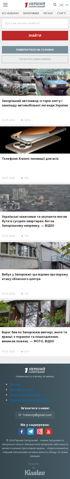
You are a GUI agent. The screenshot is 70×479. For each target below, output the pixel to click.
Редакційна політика (25, 395)
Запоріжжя (31, 13)
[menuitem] (61, 5)
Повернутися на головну (35, 49)
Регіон (48, 13)
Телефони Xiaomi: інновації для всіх (30, 159)
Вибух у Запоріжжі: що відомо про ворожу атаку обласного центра (35, 276)
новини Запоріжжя (50, 440)
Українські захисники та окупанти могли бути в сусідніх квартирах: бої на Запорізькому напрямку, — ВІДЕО (34, 221)
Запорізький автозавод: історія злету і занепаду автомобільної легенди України (35, 103)
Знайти (35, 35)
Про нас (15, 384)
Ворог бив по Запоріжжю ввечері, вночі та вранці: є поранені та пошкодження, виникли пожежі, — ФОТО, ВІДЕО (34, 336)
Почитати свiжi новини (35, 59)
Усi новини (10, 13)
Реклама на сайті (21, 389)
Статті (61, 13)
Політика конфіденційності (30, 400)
